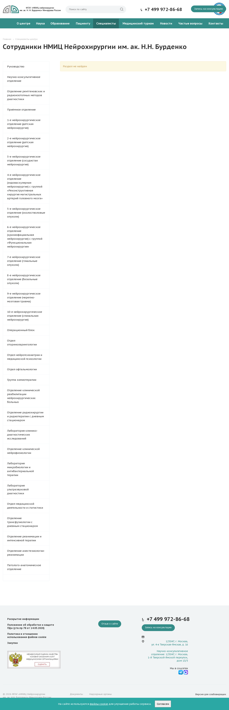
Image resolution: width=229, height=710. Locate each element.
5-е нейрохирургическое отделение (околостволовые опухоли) (26, 212)
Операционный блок (21, 330)
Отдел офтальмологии (22, 369)
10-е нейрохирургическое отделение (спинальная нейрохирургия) (24, 315)
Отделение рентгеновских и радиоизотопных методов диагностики (26, 95)
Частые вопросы (190, 23)
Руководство (15, 66)
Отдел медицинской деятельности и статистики (25, 505)
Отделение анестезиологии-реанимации (26, 552)
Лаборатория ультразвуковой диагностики (18, 489)
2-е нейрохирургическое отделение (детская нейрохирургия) (24, 142)
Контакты (216, 23)
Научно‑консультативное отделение (23, 78)
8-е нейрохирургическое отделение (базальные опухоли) (24, 279)
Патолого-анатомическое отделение (24, 567)
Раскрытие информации (23, 619)
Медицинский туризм (138, 23)
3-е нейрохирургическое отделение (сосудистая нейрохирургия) (24, 160)
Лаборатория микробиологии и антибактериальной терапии (20, 469)
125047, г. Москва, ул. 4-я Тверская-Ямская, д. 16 (169, 643)
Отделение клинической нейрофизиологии (23, 451)
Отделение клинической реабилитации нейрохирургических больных (23, 396)
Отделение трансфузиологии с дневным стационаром (22, 522)
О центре (23, 23)
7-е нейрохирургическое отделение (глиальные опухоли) (23, 260)
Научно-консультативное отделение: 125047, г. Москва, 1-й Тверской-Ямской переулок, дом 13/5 (168, 656)
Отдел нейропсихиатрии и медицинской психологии (24, 356)
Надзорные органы (100, 694)
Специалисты (106, 23)
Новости (166, 23)
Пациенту (83, 23)
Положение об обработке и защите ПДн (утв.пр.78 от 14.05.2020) (30, 626)
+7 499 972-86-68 (163, 9)
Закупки (12, 643)
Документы (76, 694)
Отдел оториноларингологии (22, 342)
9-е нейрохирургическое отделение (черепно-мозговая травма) (24, 297)
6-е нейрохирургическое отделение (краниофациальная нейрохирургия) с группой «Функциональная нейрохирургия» (24, 236)
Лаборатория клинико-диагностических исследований (22, 434)
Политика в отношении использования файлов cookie (26, 635)
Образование (60, 23)
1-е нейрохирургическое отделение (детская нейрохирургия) (24, 124)
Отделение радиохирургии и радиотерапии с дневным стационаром (25, 416)
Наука (40, 23)
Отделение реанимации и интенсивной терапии (24, 538)
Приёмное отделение (21, 109)
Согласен (163, 704)
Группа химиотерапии (21, 379)
